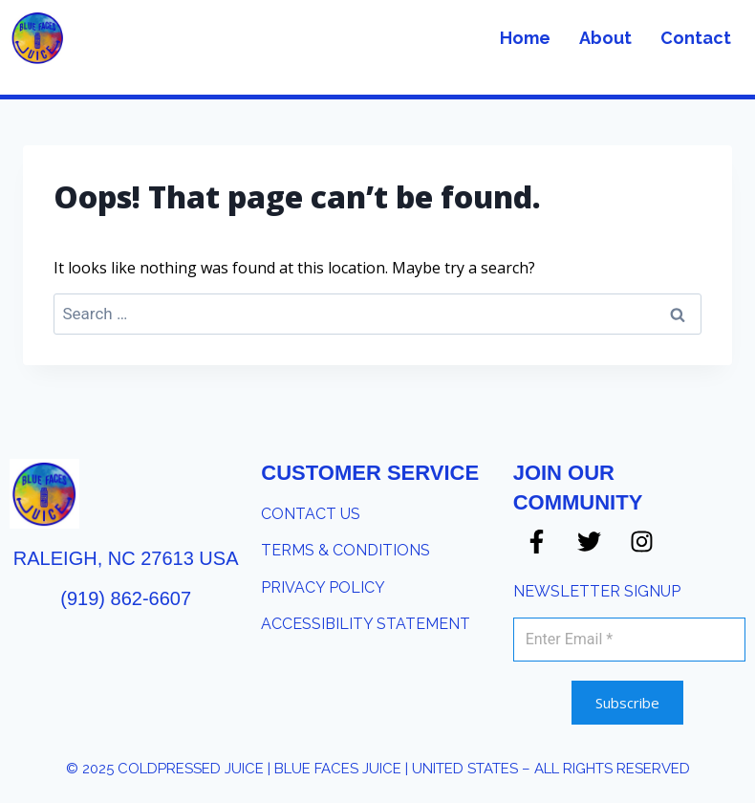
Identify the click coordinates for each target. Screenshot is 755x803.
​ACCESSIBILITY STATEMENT (365, 624)
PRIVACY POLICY (323, 587)
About (605, 38)
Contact (695, 38)
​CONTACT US (310, 514)
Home (525, 38)
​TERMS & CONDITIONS (345, 550)
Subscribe (627, 702)
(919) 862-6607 (125, 598)
